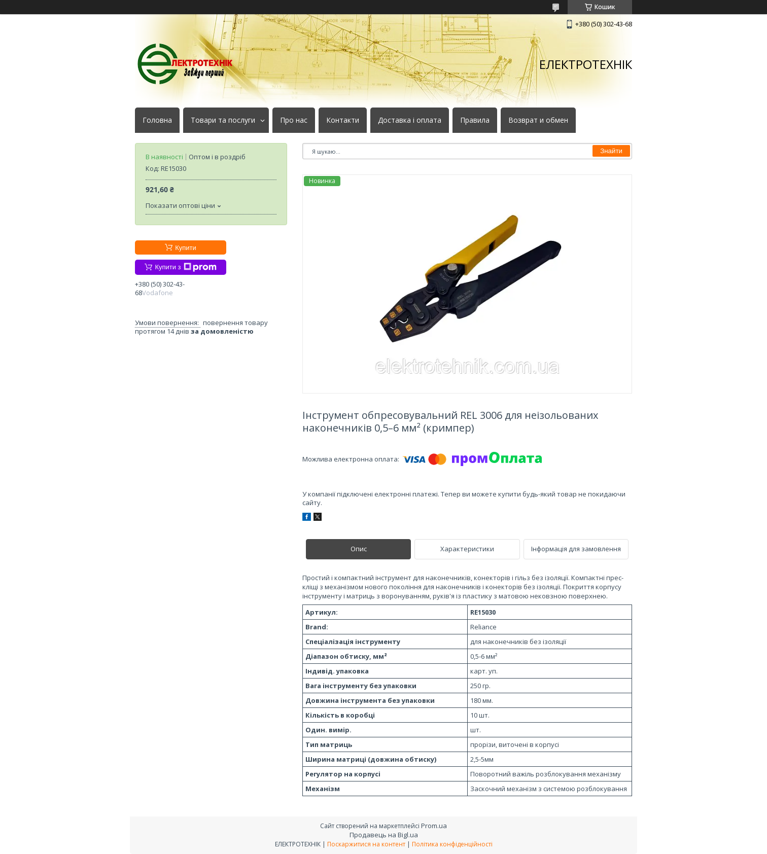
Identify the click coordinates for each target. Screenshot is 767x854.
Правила (475, 120)
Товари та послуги (223, 120)
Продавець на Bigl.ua (384, 834)
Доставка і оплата (409, 120)
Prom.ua (434, 825)
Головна (157, 120)
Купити (185, 248)
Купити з (185, 267)
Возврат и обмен (538, 120)
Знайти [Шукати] (611, 151)
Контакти (342, 120)
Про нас (293, 120)
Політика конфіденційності (452, 844)
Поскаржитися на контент (366, 844)
